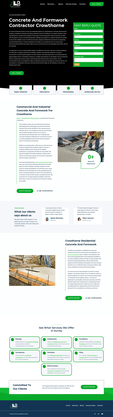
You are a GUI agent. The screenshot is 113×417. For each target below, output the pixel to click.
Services (75, 405)
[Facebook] (94, 414)
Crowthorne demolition (56, 355)
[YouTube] (102, 414)
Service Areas (71, 4)
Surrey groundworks (73, 254)
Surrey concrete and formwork (43, 162)
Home (42, 4)
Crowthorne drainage (32, 342)
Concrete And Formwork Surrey (30, 118)
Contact (82, 4)
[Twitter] (98, 414)
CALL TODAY (96, 4)
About (60, 4)
